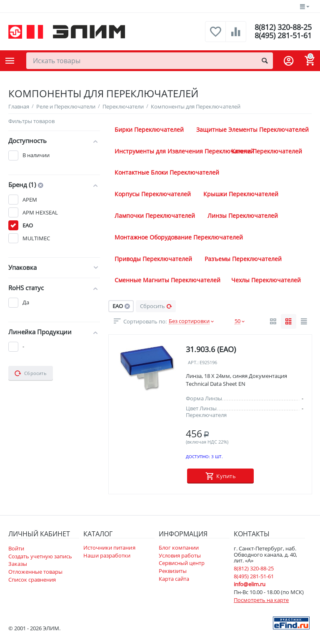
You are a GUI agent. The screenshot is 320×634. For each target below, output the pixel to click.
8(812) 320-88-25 (283, 27)
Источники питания (109, 547)
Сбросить (156, 306)
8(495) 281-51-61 (283, 36)
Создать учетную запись (40, 556)
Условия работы (180, 555)
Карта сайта (174, 578)
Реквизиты (173, 571)
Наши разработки (106, 555)
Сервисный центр (182, 563)
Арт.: (193, 362)
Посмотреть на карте (261, 600)
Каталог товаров (10, 61)
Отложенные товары (35, 571)
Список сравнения (32, 579)
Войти (16, 548)
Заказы (17, 563)
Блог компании (179, 547)
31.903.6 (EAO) (211, 349)
